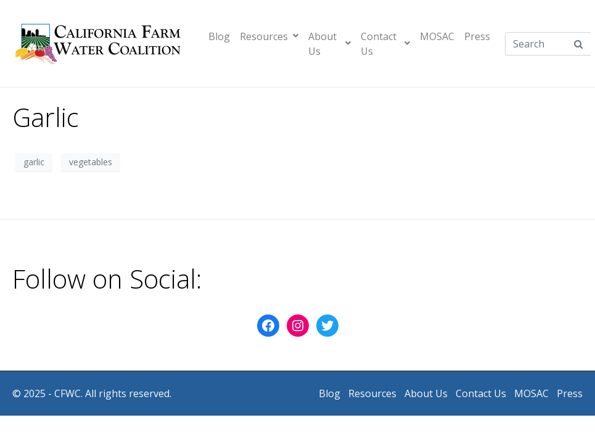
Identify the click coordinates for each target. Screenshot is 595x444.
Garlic (45, 117)
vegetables (90, 162)
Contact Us (385, 44)
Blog (219, 36)
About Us (329, 44)
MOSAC (437, 36)
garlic (33, 162)
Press (477, 36)
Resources (269, 36)
